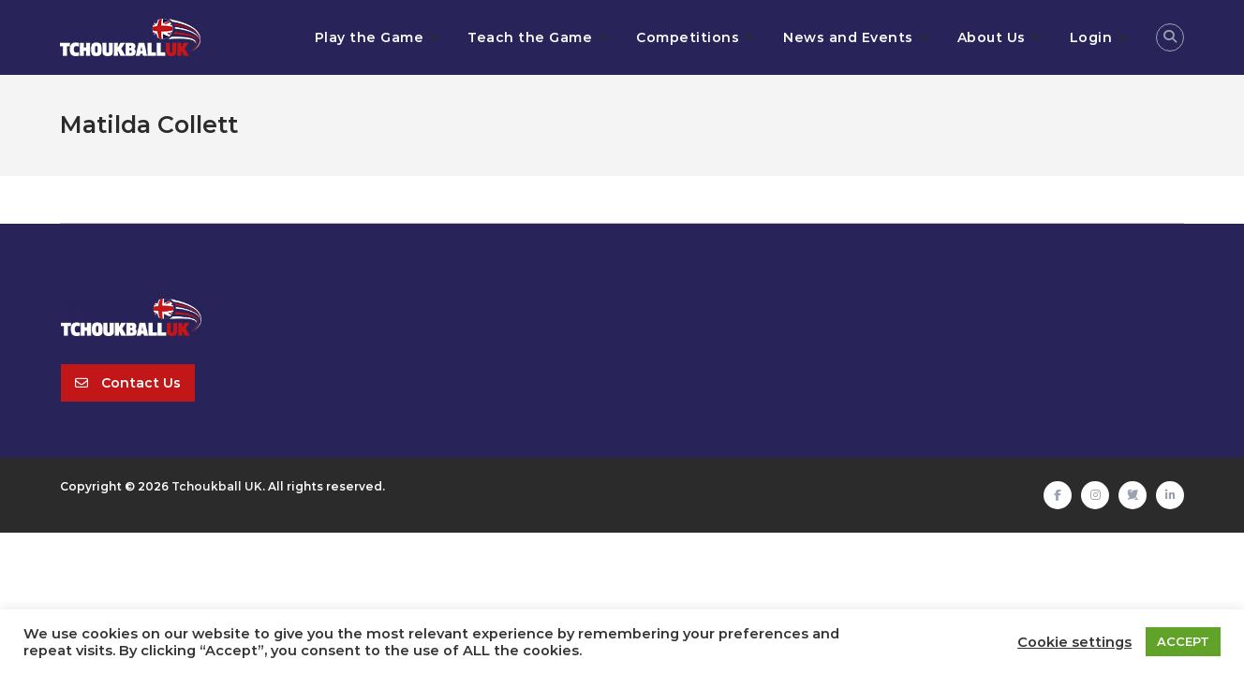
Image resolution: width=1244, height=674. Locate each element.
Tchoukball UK (216, 486)
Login (1091, 37)
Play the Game (369, 37)
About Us (991, 37)
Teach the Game (529, 37)
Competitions (687, 37)
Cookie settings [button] (1074, 642)
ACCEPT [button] (1183, 641)
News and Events (848, 37)
